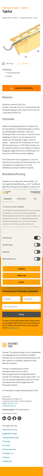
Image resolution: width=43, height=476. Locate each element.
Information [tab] (21, 199)
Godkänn (21, 269)
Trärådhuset (7, 461)
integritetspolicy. (13, 328)
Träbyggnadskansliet (10, 437)
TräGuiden (6, 441)
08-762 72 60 (12, 403)
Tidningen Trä (7, 453)
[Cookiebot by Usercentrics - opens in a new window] (30, 192)
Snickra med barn (9, 449)
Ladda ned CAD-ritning (21, 88)
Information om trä (9, 430)
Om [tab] (35, 199)
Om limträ (6, 445)
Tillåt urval (21, 275)
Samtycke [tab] (8, 199)
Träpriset (5, 457)
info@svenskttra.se (9, 406)
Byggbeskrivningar (9, 433)
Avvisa (21, 282)
